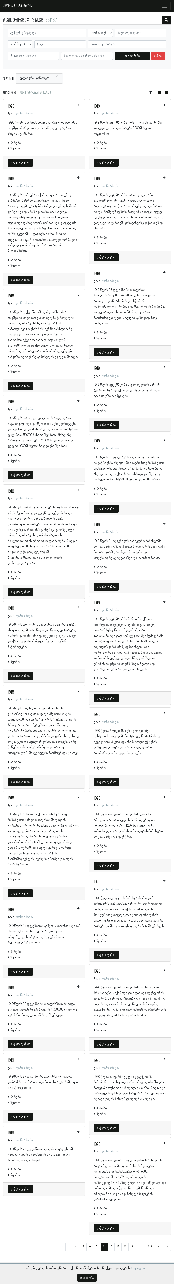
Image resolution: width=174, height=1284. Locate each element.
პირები (15, 143)
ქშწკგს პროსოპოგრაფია (18, 5)
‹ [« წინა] (62, 1247)
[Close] (57, 77)
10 (132, 1247)
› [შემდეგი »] (167, 1247)
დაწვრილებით (20, 162)
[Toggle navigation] (165, 6)
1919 (11, 910)
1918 (11, 179)
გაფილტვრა (132, 55)
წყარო (15, 149)
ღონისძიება (25, 113)
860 (149, 1247)
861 (159, 1247)
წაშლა (158, 55)
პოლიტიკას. (139, 1268)
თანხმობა (87, 1278)
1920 (11, 106)
